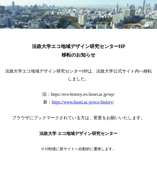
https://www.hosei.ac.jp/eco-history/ (83, 102)
